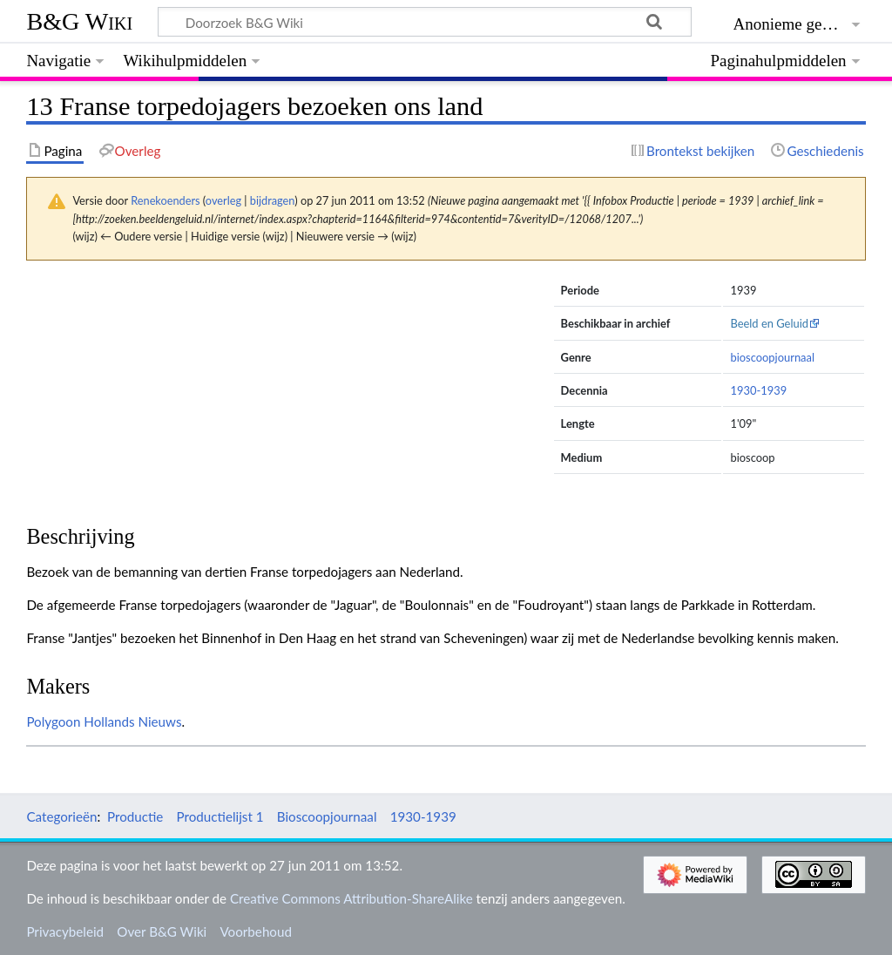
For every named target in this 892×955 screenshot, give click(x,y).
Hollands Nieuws (132, 721)
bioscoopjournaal (772, 357)
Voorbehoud (255, 931)
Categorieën (61, 816)
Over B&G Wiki (161, 931)
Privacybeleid (65, 931)
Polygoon (53, 721)
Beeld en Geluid (769, 323)
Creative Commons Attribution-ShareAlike (351, 898)
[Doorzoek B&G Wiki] (424, 22)
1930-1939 (758, 390)
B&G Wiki (79, 21)
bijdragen (272, 200)
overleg (223, 200)
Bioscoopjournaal (327, 816)
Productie (135, 816)
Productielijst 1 (220, 816)
